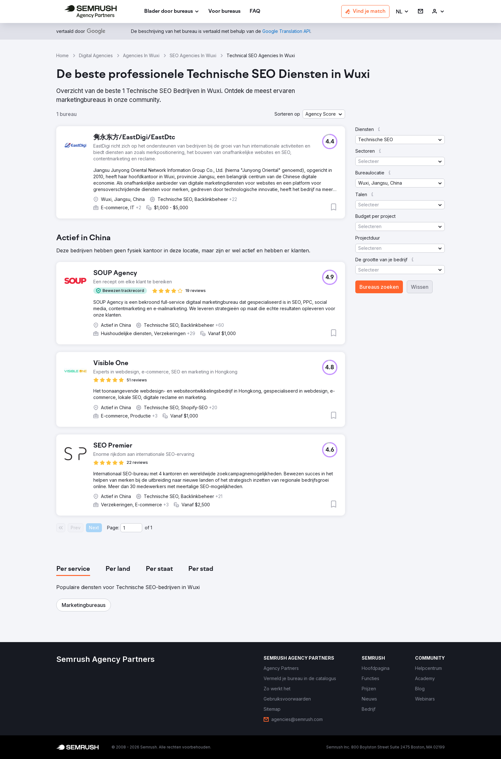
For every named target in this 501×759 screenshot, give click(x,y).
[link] (224, 12)
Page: (113, 527)
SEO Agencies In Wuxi (193, 55)
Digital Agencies (96, 55)
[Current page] (131, 528)
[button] (402, 11)
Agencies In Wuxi (141, 55)
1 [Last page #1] (151, 527)
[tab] (73, 569)
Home (62, 55)
